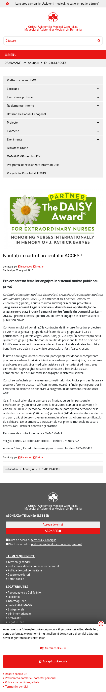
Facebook (25, 266)
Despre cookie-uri (18, 574)
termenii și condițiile (43, 540)
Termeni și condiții (18, 562)
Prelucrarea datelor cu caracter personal (32, 566)
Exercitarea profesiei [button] (53, 97)
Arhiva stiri (13, 618)
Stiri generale (15, 609)
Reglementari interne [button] (53, 105)
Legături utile (15, 622)
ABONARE (53, 530)
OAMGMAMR (13, 62)
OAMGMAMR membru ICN (23, 156)
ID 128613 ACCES (55, 62)
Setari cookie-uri (53, 648)
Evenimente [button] (53, 139)
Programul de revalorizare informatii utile (33, 164)
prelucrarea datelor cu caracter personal (56, 544)
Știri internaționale (18, 613)
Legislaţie (13, 596)
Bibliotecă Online (17, 148)
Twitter (38, 266)
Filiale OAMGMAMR (19, 605)
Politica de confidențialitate (24, 570)
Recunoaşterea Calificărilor (24, 592)
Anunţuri (33, 62)
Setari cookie (15, 578)
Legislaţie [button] (53, 88)
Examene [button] (53, 131)
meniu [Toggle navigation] (10, 54)
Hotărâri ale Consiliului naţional (26, 114)
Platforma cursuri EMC (21, 80)
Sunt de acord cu (20, 540)
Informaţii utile (16, 601)
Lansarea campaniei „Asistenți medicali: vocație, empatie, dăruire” (57, 3)
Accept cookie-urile (53, 661)
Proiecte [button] (53, 122)
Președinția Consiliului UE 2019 (26, 173)
